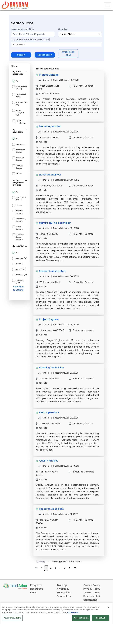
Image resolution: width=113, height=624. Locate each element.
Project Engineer (49, 319)
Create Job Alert (68, 53)
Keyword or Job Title (22, 29)
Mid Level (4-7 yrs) (22, 103)
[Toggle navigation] (107, 5)
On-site (19, 205)
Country (62, 29)
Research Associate (51, 509)
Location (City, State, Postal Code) (30, 39)
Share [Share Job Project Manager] (43, 80)
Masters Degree (19, 166)
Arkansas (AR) (22, 275)
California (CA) (20, 281)
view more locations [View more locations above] (18, 288)
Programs (36, 585)
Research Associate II (52, 271)
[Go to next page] (69, 568)
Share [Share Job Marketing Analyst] (43, 131)
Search (21, 54)
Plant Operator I (49, 412)
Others (19, 173)
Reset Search (45, 54)
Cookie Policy (91, 585)
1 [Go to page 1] (46, 568)
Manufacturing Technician (55, 223)
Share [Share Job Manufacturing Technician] (43, 228)
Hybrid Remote (19, 227)
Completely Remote (21, 198)
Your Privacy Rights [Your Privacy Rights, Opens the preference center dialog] (12, 618)
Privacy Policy (91, 588)
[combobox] (33, 34)
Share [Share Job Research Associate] (43, 514)
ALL (17, 81)
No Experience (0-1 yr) (21, 87)
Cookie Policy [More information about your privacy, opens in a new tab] (73, 612)
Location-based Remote (20, 237)
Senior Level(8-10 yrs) (20, 112)
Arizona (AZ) (21, 269)
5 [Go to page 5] (64, 567)
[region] (56, 613)
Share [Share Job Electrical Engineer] (43, 180)
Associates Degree (20, 150)
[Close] (109, 607)
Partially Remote (19, 212)
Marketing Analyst (50, 126)
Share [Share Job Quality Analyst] (43, 466)
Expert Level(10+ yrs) (21, 121)
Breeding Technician (51, 367)
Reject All (100, 618)
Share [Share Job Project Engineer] (43, 324)
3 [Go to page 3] (55, 567)
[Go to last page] (75, 568)
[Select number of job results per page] (41, 561)
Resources (36, 588)
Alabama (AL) (21, 258)
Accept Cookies (81, 618)
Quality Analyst (48, 460)
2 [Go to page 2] (50, 567)
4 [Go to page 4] (60, 567)
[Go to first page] (36, 568)
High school (21, 144)
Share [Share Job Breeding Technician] (43, 372)
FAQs (33, 592)
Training (62, 585)
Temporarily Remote (21, 220)
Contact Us (64, 596)
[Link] (15, 5)
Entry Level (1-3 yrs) (21, 95)
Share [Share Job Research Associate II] (43, 276)
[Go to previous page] (41, 568)
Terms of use (91, 592)
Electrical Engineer (50, 174)
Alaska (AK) (20, 264)
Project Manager (49, 74)
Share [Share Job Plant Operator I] (43, 417)
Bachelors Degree (20, 158)
